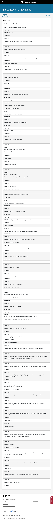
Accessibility (5, 504)
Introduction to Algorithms (17, 9)
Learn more (35, 501)
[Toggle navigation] (2, 2)
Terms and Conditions (7, 508)
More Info (48, 15)
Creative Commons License (9, 506)
